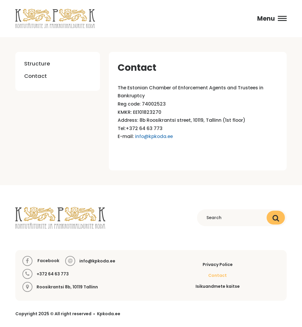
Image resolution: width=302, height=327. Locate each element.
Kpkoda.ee (108, 313)
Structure (37, 63)
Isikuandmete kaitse (218, 286)
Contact (35, 76)
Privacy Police (218, 264)
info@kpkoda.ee (154, 136)
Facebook (40, 261)
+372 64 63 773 (53, 274)
